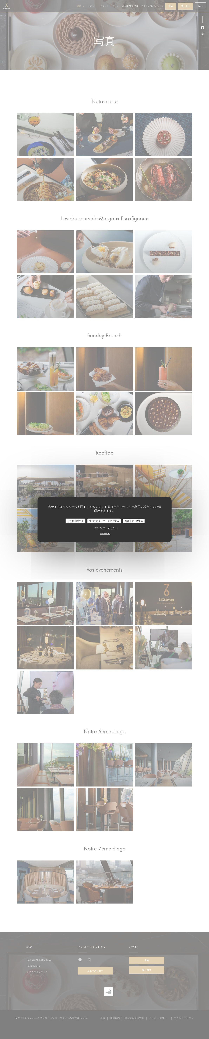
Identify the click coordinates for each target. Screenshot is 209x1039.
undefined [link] (105, 533)
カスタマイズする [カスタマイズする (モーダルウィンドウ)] (134, 521)
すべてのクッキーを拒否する (104, 521)
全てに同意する (76, 521)
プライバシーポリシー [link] (105, 528)
